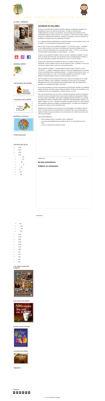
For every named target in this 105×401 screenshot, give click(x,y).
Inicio (66, 212)
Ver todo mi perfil (18, 79)
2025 (16, 147)
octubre (19, 162)
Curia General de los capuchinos (22, 137)
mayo (18, 174)
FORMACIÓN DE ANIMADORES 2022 (22, 210)
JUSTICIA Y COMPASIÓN (23, 183)
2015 (16, 249)
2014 (16, 252)
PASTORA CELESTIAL (22, 218)
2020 (16, 236)
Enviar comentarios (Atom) (50, 215)
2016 (16, 246)
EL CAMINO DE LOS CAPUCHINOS (21, 214)
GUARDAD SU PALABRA (23, 185)
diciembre (19, 157)
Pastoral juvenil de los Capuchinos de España (21, 75)
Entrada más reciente (44, 212)
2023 (16, 152)
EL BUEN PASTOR (21, 207)
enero (18, 231)
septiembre (20, 164)
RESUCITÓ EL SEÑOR (22, 201)
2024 (16, 149)
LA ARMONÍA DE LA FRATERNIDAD (21, 194)
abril (18, 223)
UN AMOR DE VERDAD (22, 220)
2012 (16, 256)
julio (18, 169)
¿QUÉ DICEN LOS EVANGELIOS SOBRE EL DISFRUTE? (23, 189)
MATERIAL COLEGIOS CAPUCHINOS (60, 17)
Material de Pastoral (19, 140)
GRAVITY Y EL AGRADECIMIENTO (22, 204)
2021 (16, 234)
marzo (18, 226)
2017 (16, 244)
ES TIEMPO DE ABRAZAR (23, 176)
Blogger (58, 397)
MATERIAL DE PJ (39, 17)
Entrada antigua (85, 212)
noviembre (20, 159)
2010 (16, 261)
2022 (16, 154)
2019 (16, 239)
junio (18, 172)
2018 (16, 241)
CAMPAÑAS (27, 17)
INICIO (17, 17)
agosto (19, 167)
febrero (19, 228)
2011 (16, 259)
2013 (16, 254)
